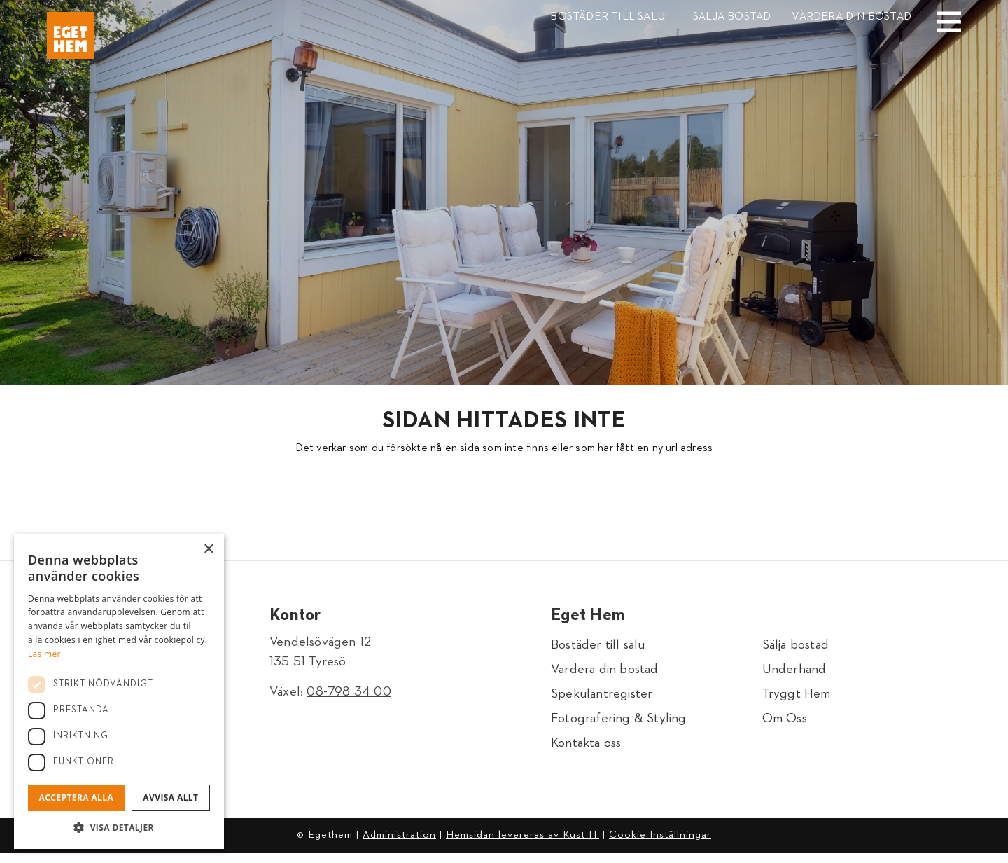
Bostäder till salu (607, 16)
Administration (399, 844)
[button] (119, 827)
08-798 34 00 (349, 691)
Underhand (794, 672)
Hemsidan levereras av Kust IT (522, 844)
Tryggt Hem (796, 698)
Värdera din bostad (851, 16)
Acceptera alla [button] (76, 797)
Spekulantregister (601, 698)
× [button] (208, 549)
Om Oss (784, 725)
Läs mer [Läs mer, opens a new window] (44, 654)
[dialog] (119, 691)
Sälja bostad (732, 16)
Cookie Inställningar (660, 844)
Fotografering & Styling (619, 725)
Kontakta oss (586, 752)
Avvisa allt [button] (170, 797)
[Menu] (937, 12)
